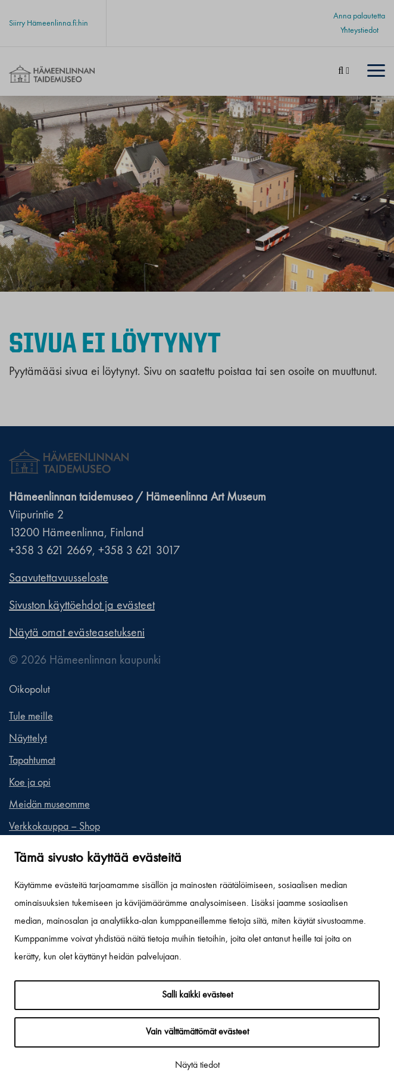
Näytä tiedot (197, 1065)
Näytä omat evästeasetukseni (77, 633)
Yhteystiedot (359, 30)
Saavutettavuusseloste (58, 578)
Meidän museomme (49, 804)
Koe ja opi (30, 782)
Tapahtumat (32, 760)
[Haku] (343, 71)
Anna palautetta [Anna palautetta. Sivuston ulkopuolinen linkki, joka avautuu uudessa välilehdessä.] (359, 16)
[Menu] (376, 71)
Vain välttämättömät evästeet (197, 1032)
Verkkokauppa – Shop (54, 826)
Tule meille (31, 716)
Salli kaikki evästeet (197, 995)
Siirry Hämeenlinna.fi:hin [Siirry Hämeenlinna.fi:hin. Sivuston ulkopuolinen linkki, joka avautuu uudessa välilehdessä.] (48, 23)
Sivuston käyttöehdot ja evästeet (82, 606)
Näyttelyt (28, 738)
